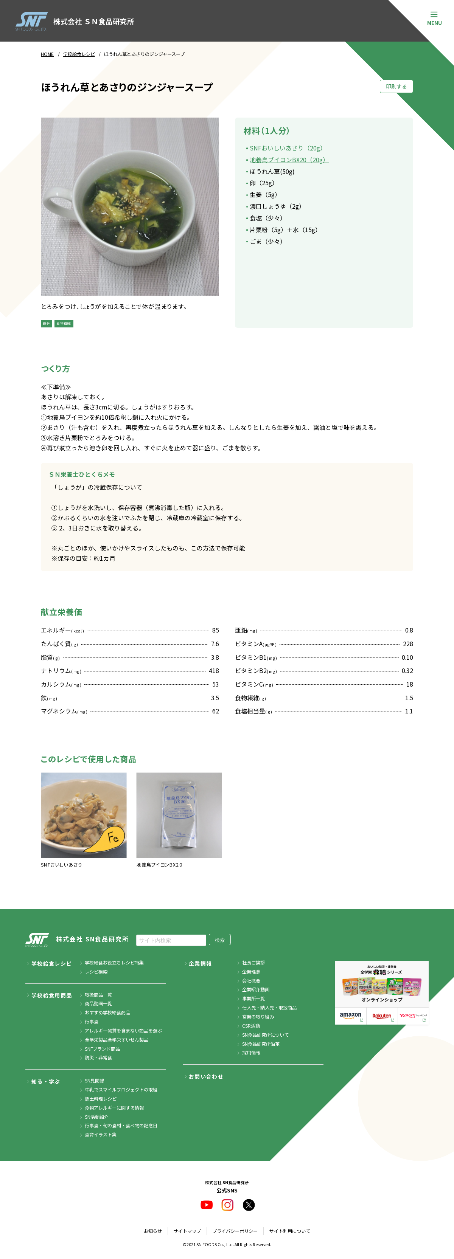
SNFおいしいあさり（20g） (288, 148)
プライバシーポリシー (235, 1231)
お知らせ (153, 1231)
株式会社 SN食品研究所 (77, 940)
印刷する (396, 86)
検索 (220, 940)
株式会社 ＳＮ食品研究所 (75, 21)
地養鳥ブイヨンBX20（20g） (289, 159)
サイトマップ (187, 1231)
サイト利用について (289, 1231)
